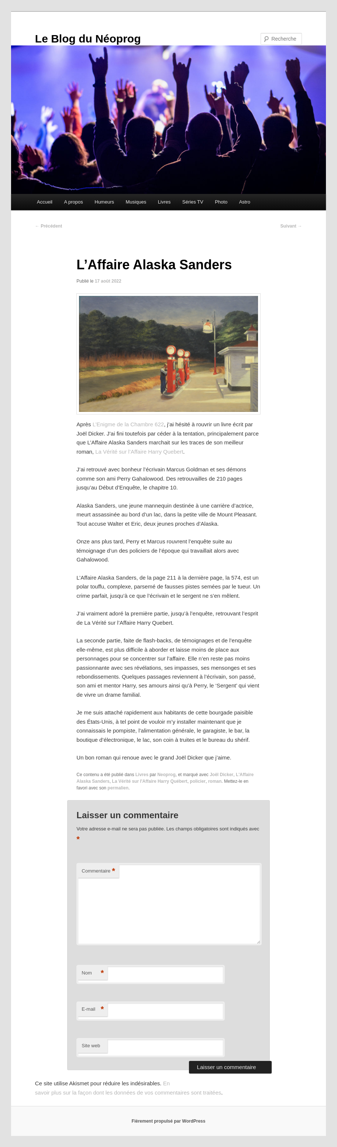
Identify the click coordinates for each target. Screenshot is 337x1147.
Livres (164, 202)
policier (198, 781)
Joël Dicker (221, 774)
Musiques (136, 202)
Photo (221, 202)
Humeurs (104, 202)
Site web (91, 1045)
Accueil (44, 202)
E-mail (93, 1009)
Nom (93, 973)
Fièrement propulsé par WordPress (169, 1121)
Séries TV (192, 202)
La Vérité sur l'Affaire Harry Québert (149, 781)
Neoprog (166, 774)
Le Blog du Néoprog (88, 39)
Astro (244, 202)
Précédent (48, 226)
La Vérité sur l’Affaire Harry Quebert (139, 451)
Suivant (291, 226)
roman (215, 781)
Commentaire (98, 871)
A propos (73, 202)
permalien (117, 788)
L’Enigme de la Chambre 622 (128, 424)
